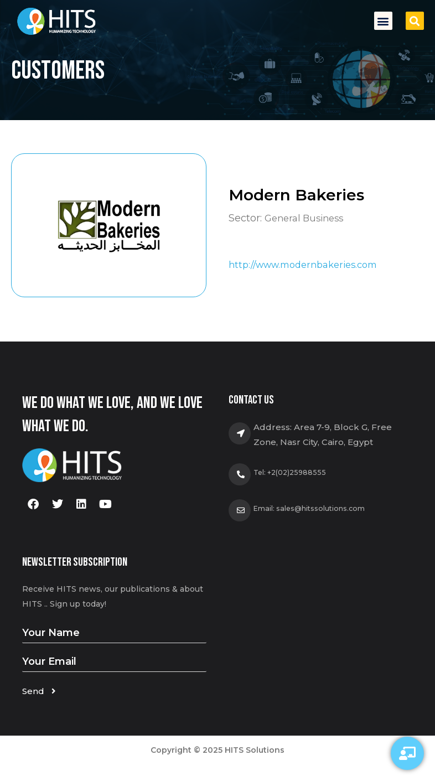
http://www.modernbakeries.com (310, 264)
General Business (307, 217)
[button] (383, 21)
